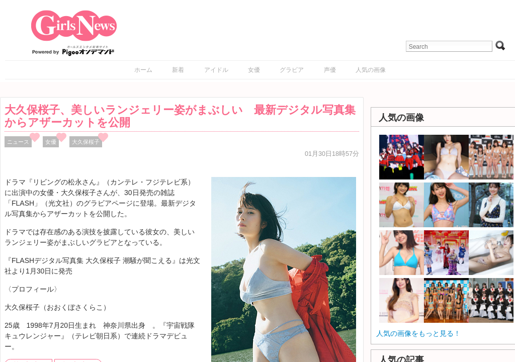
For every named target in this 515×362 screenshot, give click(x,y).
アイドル (216, 69)
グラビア (292, 69)
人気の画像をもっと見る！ (418, 333)
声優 (330, 69)
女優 (254, 69)
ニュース (18, 142)
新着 (178, 69)
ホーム (143, 69)
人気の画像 (371, 69)
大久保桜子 (86, 142)
